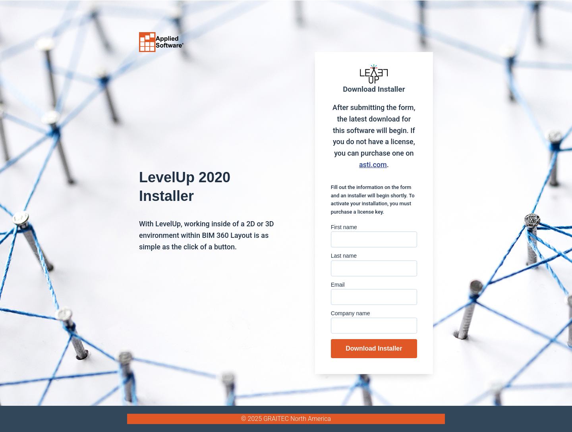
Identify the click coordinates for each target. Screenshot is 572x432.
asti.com (373, 164)
